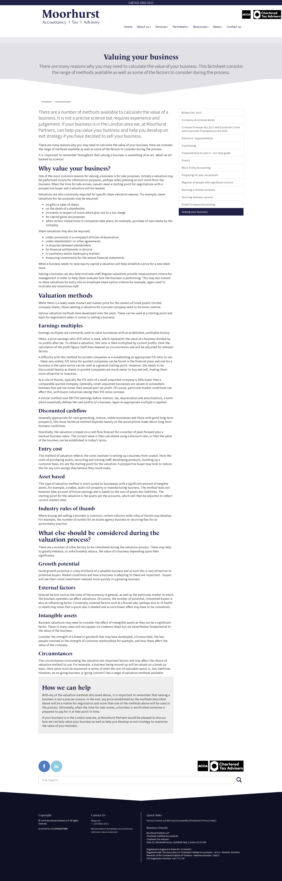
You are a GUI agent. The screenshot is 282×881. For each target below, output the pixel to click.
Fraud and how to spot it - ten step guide (206, 153)
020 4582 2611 (144, 2)
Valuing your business (195, 212)
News (217, 26)
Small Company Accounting (198, 204)
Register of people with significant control (207, 182)
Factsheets (181, 26)
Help (213, 820)
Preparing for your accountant (200, 175)
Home (128, 26)
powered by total (52, 828)
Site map (170, 820)
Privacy (205, 820)
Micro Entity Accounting (196, 167)
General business (63, 101)
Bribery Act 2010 (191, 112)
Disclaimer (195, 820)
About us (144, 26)
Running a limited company (198, 189)
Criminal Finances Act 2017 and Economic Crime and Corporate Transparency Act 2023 (211, 129)
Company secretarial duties (198, 120)
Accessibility (182, 820)
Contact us (234, 26)
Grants (186, 160)
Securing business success (197, 197)
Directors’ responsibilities (197, 138)
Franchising (189, 145)
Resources (201, 26)
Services (161, 26)
